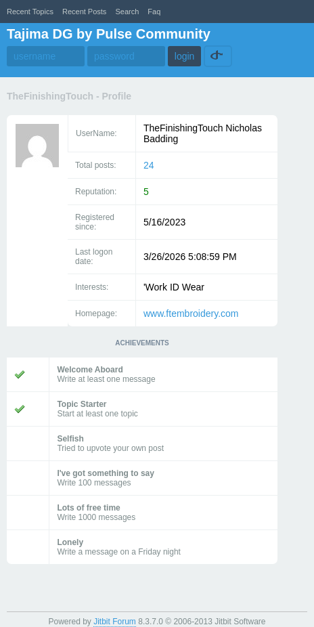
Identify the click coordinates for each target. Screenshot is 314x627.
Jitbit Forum (114, 621)
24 (148, 165)
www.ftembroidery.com (191, 313)
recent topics (30, 11)
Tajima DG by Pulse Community (108, 33)
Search (127, 11)
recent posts (84, 11)
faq (154, 11)
